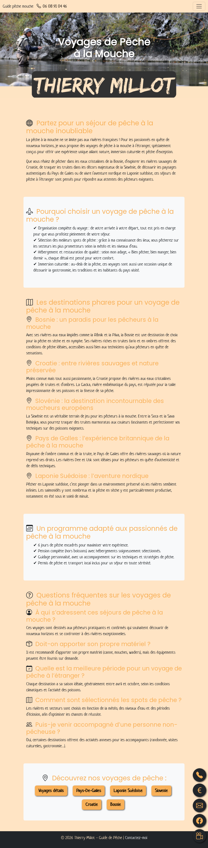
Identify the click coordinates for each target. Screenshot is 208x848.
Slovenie (161, 790)
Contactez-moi (136, 837)
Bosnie (115, 804)
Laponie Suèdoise (128, 790)
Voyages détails (51, 790)
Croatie (91, 804)
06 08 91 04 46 (52, 6)
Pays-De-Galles (88, 790)
